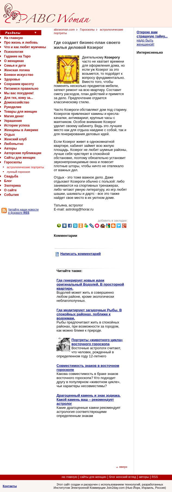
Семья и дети (15, 65)
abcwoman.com (64, 29)
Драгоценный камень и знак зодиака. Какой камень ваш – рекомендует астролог (89, 399)
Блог (8, 181)
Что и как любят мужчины (25, 47)
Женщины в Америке (21, 130)
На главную (13, 38)
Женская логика (17, 70)
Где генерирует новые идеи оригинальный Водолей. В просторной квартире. (90, 284)
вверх (121, 466)
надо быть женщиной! (152, 38)
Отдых (9, 135)
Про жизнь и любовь (21, 42)
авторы (144, 476)
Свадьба (11, 176)
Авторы (10, 148)
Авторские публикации (22, 153)
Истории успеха (17, 125)
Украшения (13, 121)
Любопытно (13, 144)
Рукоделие (12, 107)
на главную (69, 476)
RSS (155, 476)
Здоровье (12, 79)
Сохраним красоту (19, 84)
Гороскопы (13, 162)
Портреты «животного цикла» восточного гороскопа (97, 342)
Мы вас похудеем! (19, 93)
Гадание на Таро (17, 56)
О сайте (10, 190)
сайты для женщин (93, 476)
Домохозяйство (16, 102)
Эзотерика (12, 185)
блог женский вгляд (122, 476)
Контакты (10, 486)
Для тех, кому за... (18, 98)
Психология (13, 52)
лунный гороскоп (18, 171)
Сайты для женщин (19, 158)
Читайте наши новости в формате (23, 211)
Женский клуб (15, 139)
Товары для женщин (20, 112)
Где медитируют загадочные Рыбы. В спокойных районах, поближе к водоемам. (89, 314)
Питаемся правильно (21, 88)
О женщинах (14, 61)
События (11, 195)
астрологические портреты (25, 167)
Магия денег (14, 116)
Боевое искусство (18, 75)
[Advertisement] (79, 441)
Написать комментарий (80, 254)
